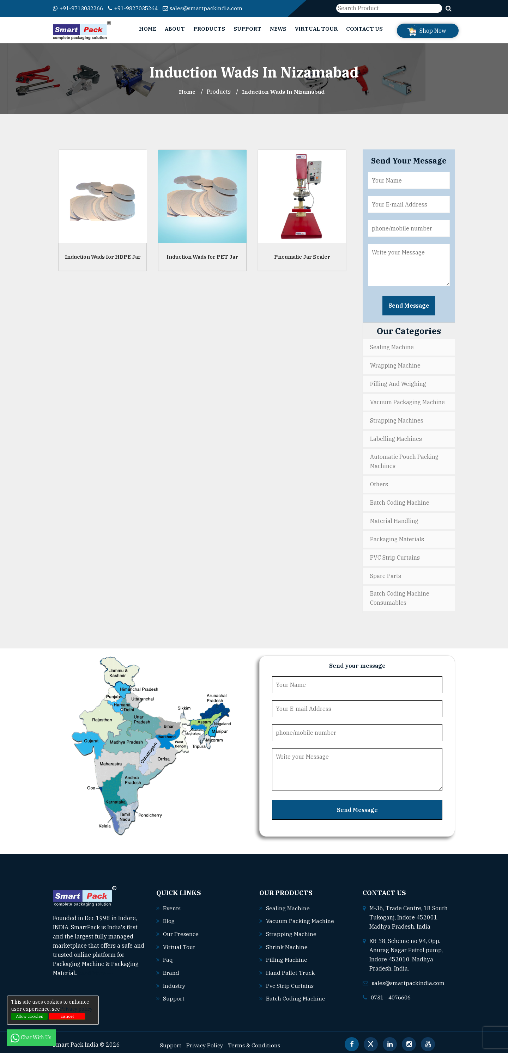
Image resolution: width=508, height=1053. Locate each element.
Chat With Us (32, 1037)
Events (172, 903)
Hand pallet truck (290, 967)
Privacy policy (76, 1009)
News (278, 28)
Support (247, 28)
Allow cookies (29, 1016)
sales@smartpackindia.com (212, 8)
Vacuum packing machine (300, 916)
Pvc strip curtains (290, 980)
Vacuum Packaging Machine (407, 401)
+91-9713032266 (80, 8)
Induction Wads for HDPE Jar (103, 256)
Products (209, 28)
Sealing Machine (392, 347)
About (175, 28)
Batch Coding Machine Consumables (399, 594)
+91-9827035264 (140, 8)
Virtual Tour (316, 28)
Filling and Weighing (398, 383)
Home (147, 28)
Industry (174, 980)
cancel (67, 1016)
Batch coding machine (295, 992)
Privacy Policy (205, 1039)
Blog (169, 916)
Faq (168, 954)
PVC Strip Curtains (395, 554)
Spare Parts (385, 571)
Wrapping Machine (395, 365)
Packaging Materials (397, 536)
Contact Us (364, 28)
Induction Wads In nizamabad (284, 91)
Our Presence (181, 929)
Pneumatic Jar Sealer (302, 256)
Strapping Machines (396, 419)
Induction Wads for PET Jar (202, 256)
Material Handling (394, 518)
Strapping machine (291, 929)
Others (379, 482)
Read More (95, 969)
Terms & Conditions (255, 1039)
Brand (171, 967)
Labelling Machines (396, 437)
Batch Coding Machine (399, 500)
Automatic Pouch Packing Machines (404, 459)
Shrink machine (287, 942)
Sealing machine (288, 903)
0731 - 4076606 (393, 993)
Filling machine (286, 954)
